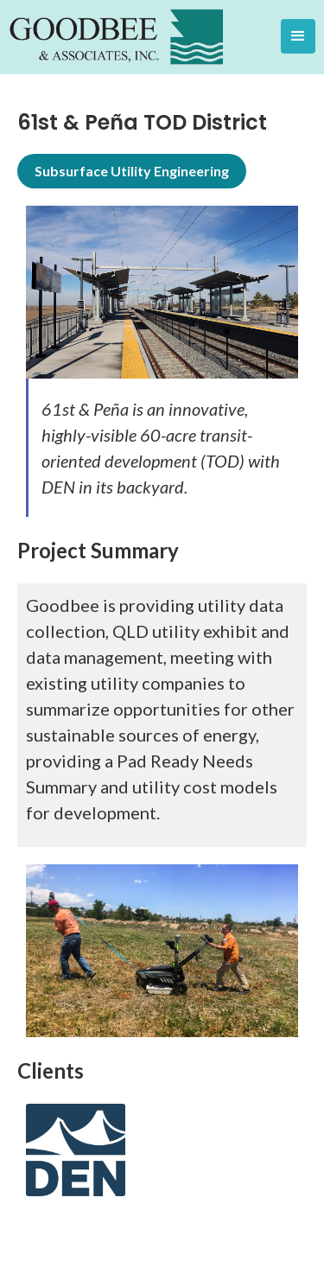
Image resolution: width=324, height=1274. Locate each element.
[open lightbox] (162, 292)
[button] (298, 36)
